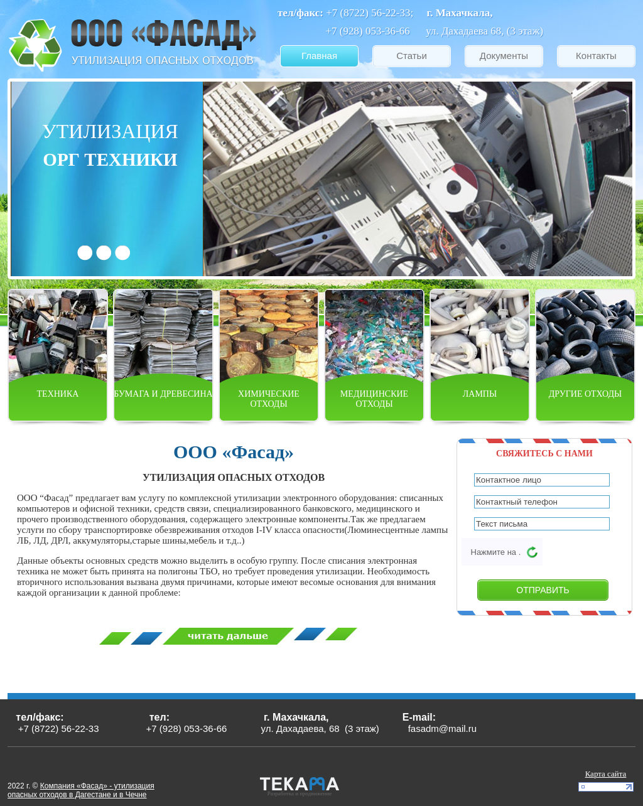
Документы (504, 55)
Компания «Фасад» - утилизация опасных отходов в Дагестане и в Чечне (81, 790)
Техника (58, 394)
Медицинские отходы (374, 399)
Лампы (480, 394)
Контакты (596, 55)
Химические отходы (269, 399)
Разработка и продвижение (299, 793)
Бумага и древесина (163, 394)
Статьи (411, 55)
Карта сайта (606, 773)
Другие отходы (585, 394)
